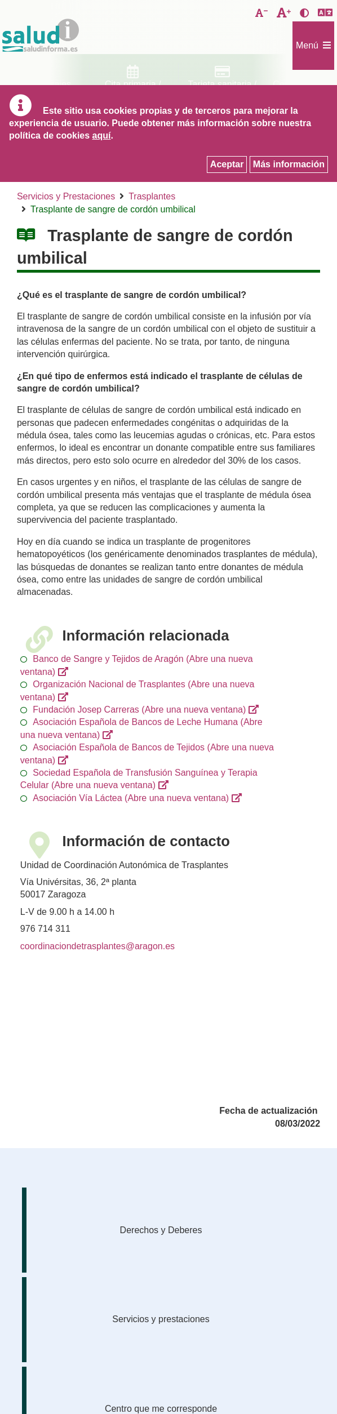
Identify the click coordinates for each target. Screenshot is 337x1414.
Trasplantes (151, 196)
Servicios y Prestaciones (66, 196)
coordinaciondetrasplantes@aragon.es (97, 946)
